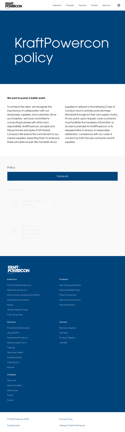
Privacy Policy (66, 419)
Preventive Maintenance (18, 327)
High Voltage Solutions (70, 285)
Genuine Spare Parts (17, 342)
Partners (63, 332)
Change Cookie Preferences (72, 425)
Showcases (12, 390)
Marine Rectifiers (67, 304)
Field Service (13, 362)
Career (10, 400)
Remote (11, 367)
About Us (11, 380)
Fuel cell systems (15, 314)
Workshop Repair (15, 352)
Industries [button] (57, 5)
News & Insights (14, 385)
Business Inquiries (67, 327)
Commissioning (14, 357)
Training (11, 347)
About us (106, 5)
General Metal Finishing (18, 299)
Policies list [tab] (62, 176)
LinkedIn (63, 342)
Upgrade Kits (13, 332)
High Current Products (70, 299)
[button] (119, 5)
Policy (10, 395)
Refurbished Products (17, 337)
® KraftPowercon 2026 (18, 419)
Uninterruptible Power (17, 309)
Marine (10, 304)
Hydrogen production (17, 290)
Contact (94, 5)
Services (82, 5)
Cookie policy (13, 425)
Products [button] (70, 5)
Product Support (67, 337)
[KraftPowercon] (13, 5)
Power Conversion (68, 295)
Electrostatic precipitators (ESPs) (23, 295)
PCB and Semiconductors (19, 285)
